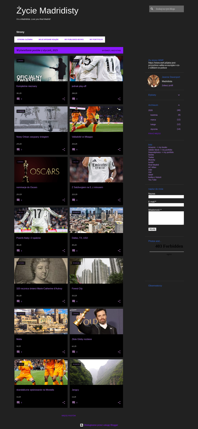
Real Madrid (153, 165)
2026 (150, 110)
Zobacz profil (167, 85)
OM (150, 172)
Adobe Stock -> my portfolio (160, 150)
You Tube (152, 180)
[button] (63, 99)
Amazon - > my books (157, 147)
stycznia (154, 129)
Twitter (151, 157)
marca (153, 120)
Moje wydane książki (48, 39)
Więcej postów (69, 416)
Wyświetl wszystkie (111, 51)
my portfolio (95, 39)
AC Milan (152, 167)
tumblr (151, 162)
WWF (150, 175)
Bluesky (151, 160)
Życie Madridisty (47, 10)
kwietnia (154, 115)
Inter (150, 170)
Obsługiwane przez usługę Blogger (99, 425)
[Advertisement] (134, 97)
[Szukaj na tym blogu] (169, 9)
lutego (153, 124)
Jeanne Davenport (171, 77)
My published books (73, 39)
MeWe (151, 155)
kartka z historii (154, 177)
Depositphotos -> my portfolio (161, 152)
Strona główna (24, 39)
